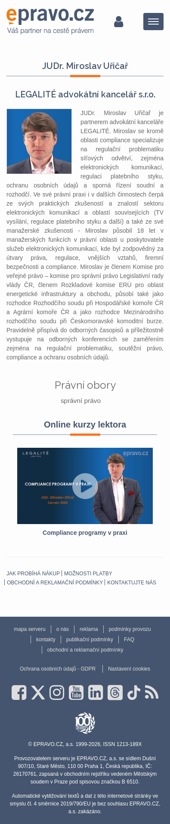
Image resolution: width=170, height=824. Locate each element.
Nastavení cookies (129, 669)
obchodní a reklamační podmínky (55, 583)
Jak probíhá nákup (33, 574)
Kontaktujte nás (131, 583)
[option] (85, 492)
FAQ (129, 640)
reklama (89, 629)
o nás (62, 629)
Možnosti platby (88, 574)
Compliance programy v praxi (85, 532)
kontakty (46, 640)
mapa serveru (29, 629)
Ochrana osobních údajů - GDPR (58, 669)
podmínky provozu (130, 629)
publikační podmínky (89, 640)
